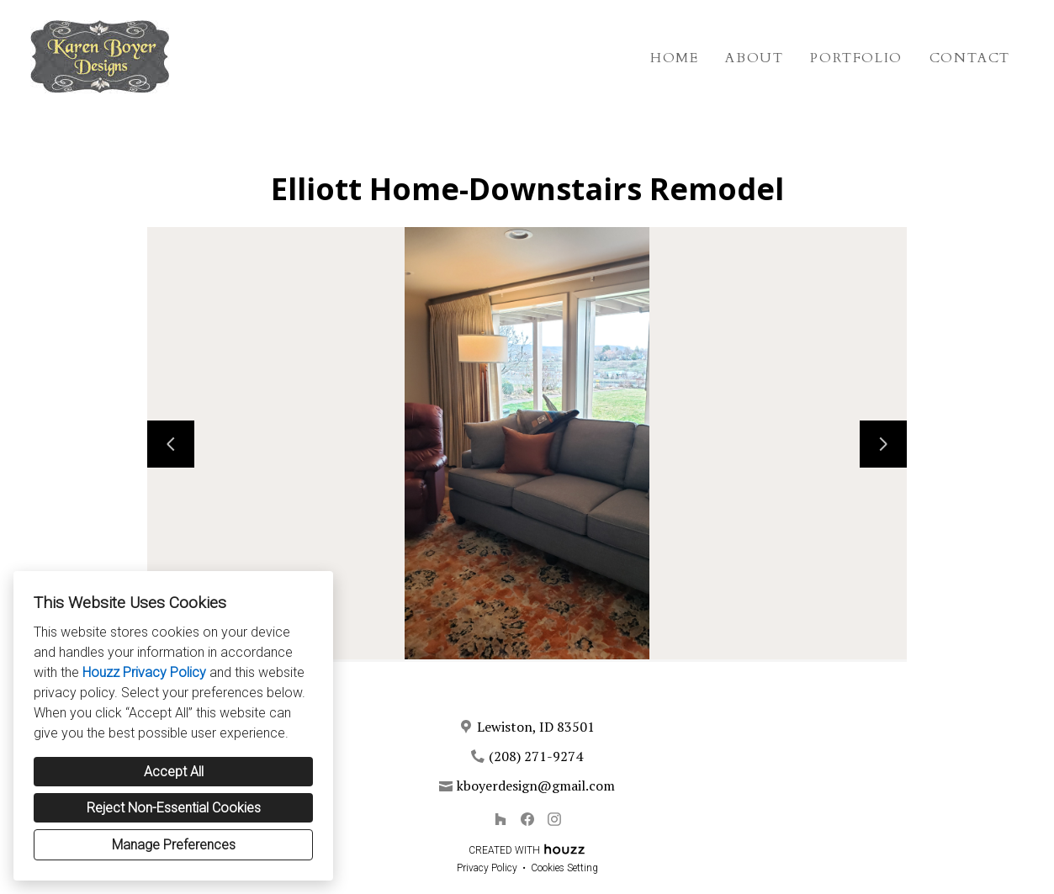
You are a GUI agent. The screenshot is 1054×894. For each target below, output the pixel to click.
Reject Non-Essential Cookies (174, 808)
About (754, 58)
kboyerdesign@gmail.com (536, 785)
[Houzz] (500, 819)
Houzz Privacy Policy (144, 672)
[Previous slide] (170, 444)
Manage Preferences (174, 845)
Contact (970, 58)
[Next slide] (883, 444)
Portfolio (856, 58)
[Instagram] (554, 819)
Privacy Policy (487, 868)
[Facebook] (527, 819)
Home (674, 58)
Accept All (174, 772)
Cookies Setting (564, 868)
